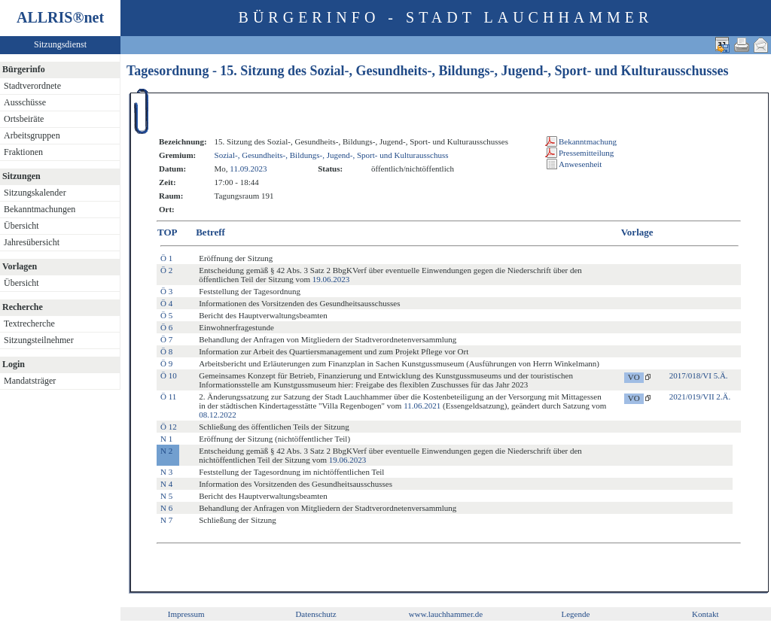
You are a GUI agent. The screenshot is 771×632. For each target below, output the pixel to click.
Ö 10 (168, 375)
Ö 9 (166, 363)
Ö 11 (168, 396)
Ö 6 (166, 327)
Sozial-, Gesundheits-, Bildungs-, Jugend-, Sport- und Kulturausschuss (332, 155)
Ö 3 (166, 291)
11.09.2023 (248, 168)
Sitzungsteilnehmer (39, 340)
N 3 (166, 471)
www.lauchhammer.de (446, 613)
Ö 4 (166, 303)
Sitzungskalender (35, 192)
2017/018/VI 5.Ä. (698, 375)
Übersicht (21, 225)
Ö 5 (166, 315)
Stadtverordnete (32, 86)
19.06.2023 (331, 279)
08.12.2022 (217, 414)
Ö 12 (168, 426)
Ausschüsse (25, 102)
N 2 (166, 450)
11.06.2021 (422, 405)
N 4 (166, 483)
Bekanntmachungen (39, 209)
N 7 (166, 519)
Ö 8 (166, 351)
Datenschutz (315, 613)
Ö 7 (166, 339)
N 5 (166, 495)
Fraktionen (23, 152)
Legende (575, 613)
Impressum (186, 613)
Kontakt (705, 613)
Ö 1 (166, 258)
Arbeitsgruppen (32, 135)
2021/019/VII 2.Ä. (700, 396)
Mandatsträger (30, 380)
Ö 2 (166, 270)
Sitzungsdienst (60, 44)
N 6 (166, 507)
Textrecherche (29, 323)
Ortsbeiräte (24, 119)
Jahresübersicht (31, 242)
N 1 (166, 438)
